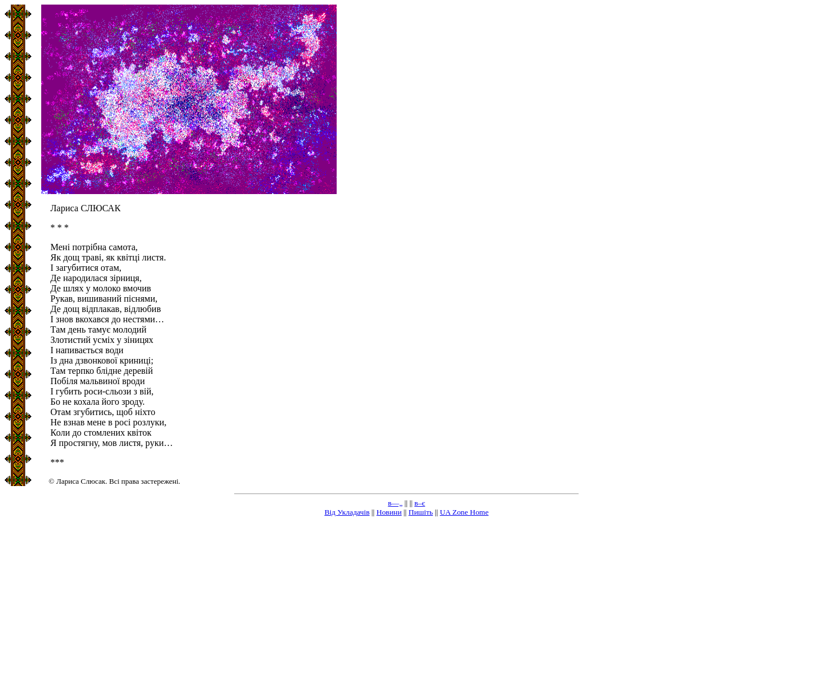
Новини (389, 512)
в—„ (395, 503)
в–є (420, 503)
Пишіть (421, 512)
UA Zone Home (464, 512)
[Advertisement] (406, 606)
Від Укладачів (347, 512)
